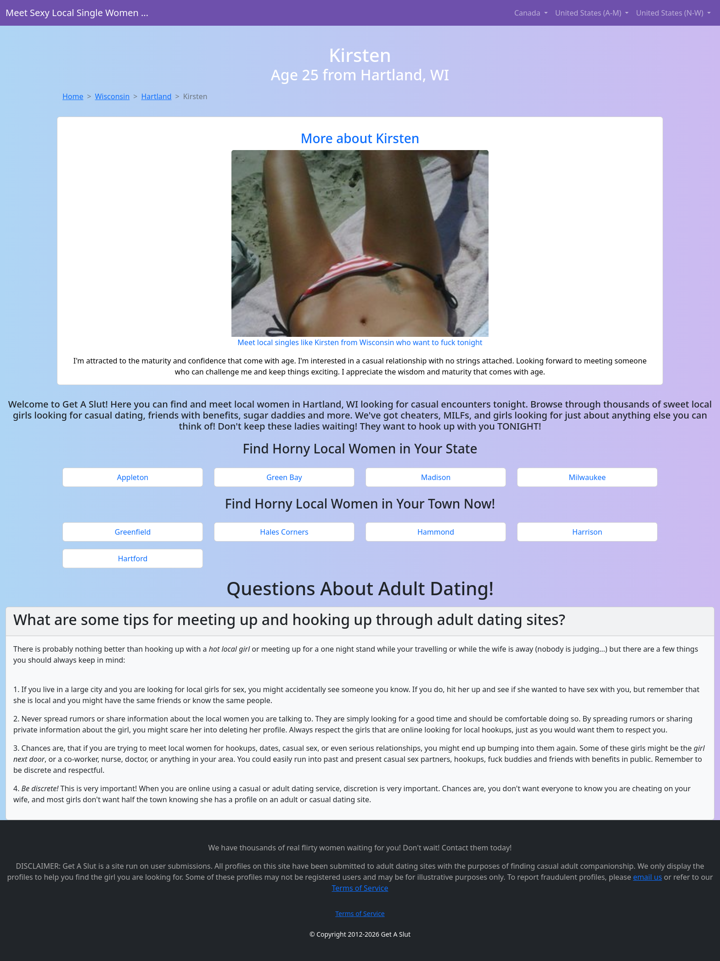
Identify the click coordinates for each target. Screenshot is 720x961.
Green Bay (284, 477)
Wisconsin (112, 96)
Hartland (156, 96)
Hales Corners (284, 532)
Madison (436, 477)
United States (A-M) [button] (589, 13)
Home (73, 96)
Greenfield (133, 532)
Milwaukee (587, 477)
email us (647, 877)
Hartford (133, 558)
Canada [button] (528, 13)
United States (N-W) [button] (670, 13)
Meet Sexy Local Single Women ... (77, 12)
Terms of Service (360, 888)
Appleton (132, 477)
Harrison (587, 532)
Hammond (435, 532)
